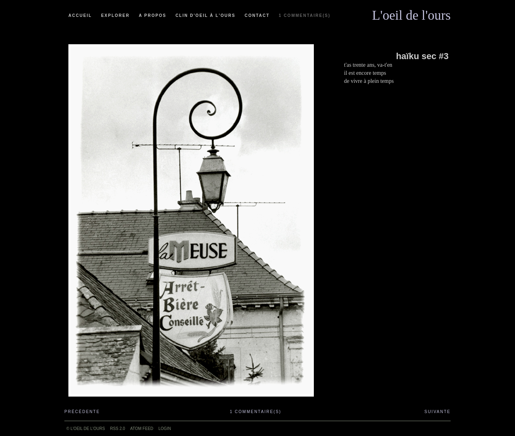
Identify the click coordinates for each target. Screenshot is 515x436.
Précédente (82, 411)
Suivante (437, 411)
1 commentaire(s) (304, 15)
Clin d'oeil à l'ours (205, 15)
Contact (257, 15)
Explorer (115, 15)
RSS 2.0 (117, 428)
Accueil (80, 15)
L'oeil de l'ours (411, 13)
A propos (152, 15)
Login (165, 428)
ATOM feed (141, 428)
